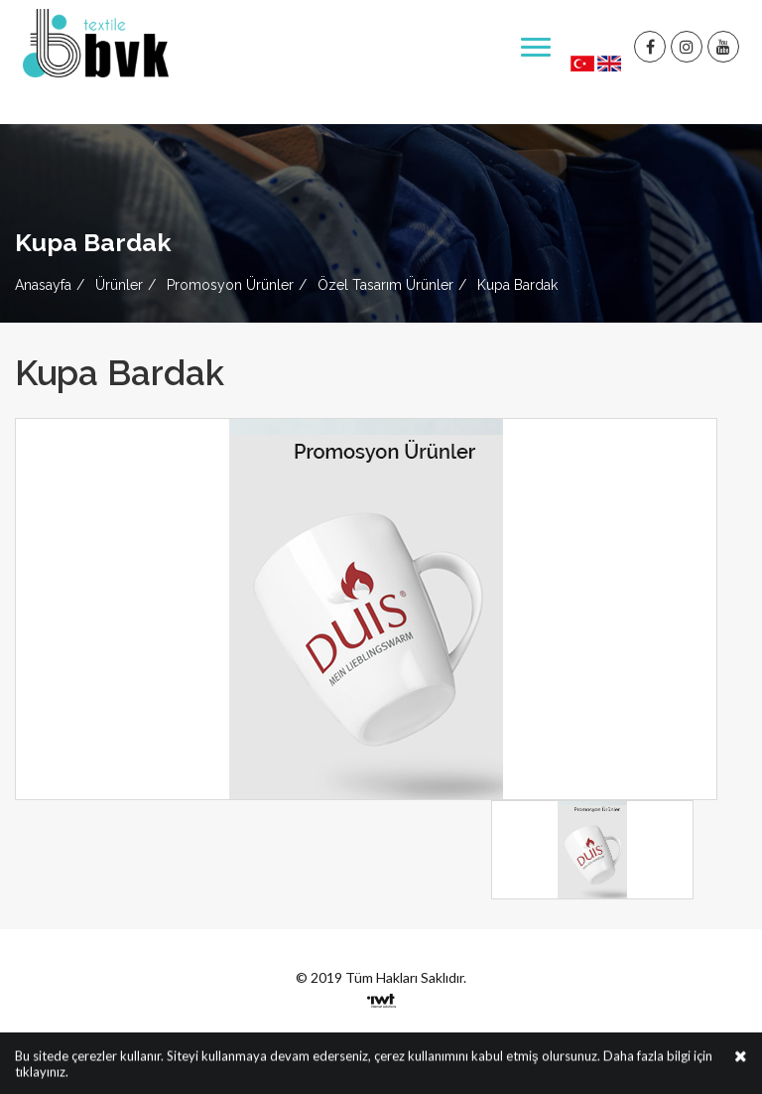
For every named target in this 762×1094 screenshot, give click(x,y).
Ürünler (119, 285)
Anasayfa (43, 285)
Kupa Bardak (517, 285)
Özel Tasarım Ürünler (385, 285)
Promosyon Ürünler (230, 285)
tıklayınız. (41, 1073)
